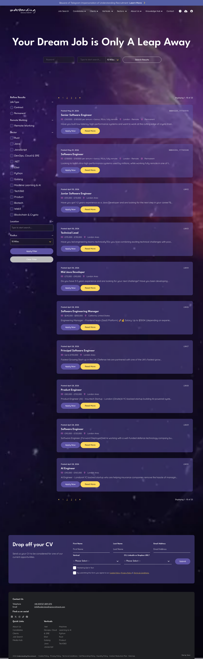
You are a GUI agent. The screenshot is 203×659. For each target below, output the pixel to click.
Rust (17, 137)
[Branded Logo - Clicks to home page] (22, 11)
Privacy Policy (126, 573)
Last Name (118, 544)
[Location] (92, 60)
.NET (17, 161)
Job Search (63, 11)
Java (17, 143)
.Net (46, 626)
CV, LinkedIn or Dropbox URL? (137, 555)
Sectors (121, 11)
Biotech (18, 202)
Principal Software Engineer (78, 350)
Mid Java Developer (73, 272)
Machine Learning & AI (27, 185)
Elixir (17, 167)
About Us (135, 11)
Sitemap (131, 656)
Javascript (48, 647)
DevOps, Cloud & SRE (26, 155)
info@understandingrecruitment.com (49, 607)
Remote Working (24, 125)
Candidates (78, 11)
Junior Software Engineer (76, 193)
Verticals (106, 11)
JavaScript (20, 149)
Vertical (76, 555)
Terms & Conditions (70, 656)
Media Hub (17, 640)
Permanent (20, 113)
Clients (93, 11)
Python (18, 173)
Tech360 (19, 191)
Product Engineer (71, 390)
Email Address (160, 544)
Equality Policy (102, 656)
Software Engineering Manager (80, 311)
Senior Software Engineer (76, 115)
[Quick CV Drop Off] (185, 11)
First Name (77, 544)
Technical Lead (69, 233)
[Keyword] (58, 60)
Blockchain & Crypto (26, 214)
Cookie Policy (115, 573)
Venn (188, 655)
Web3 (17, 208)
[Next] (80, 98)
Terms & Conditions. (141, 573)
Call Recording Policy (87, 656)
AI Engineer (68, 468)
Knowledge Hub (153, 11)
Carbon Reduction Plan (118, 656)
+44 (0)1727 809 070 (43, 604)
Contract (18, 107)
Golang (18, 179)
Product (19, 197)
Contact (170, 11)
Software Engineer (72, 154)
